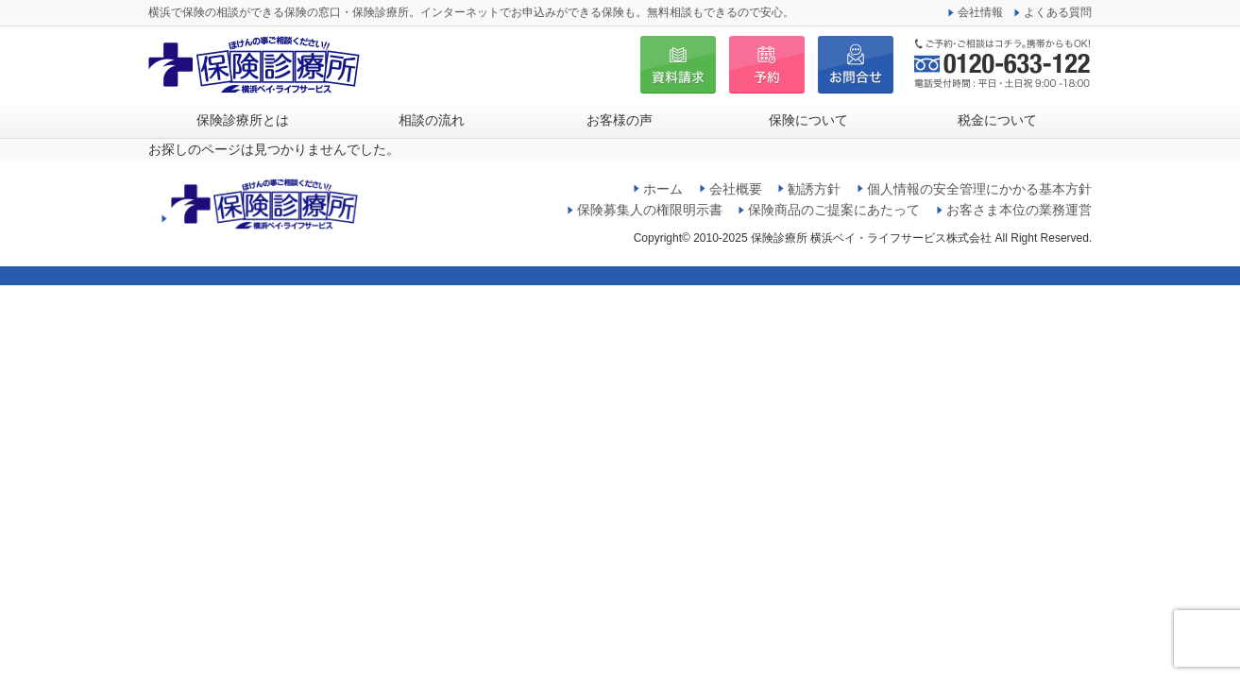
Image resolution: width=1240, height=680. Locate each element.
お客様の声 (619, 120)
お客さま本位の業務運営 (1019, 209)
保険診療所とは (242, 120)
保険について (808, 120)
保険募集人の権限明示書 (649, 209)
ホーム (663, 188)
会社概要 (735, 188)
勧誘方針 (814, 188)
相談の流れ (432, 120)
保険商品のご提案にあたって (834, 209)
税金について (997, 120)
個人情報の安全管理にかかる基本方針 (979, 188)
